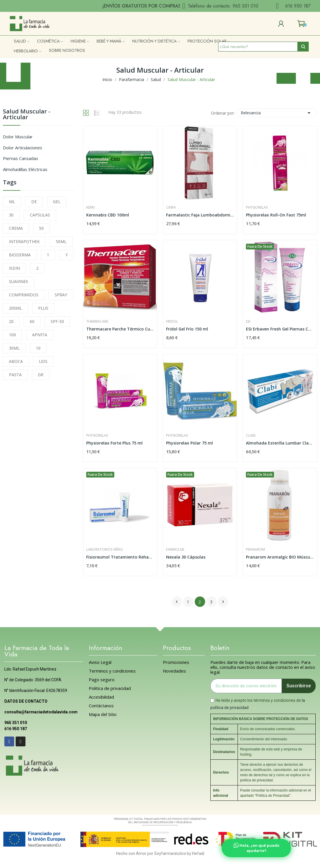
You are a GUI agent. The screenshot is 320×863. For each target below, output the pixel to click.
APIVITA (39, 334)
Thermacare (97, 321)
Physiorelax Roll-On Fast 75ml (276, 215)
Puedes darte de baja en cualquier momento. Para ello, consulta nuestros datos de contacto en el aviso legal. (262, 667)
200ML (15, 308)
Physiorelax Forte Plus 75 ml (114, 443)
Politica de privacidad (110, 688)
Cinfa (171, 207)
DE (34, 201)
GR (40, 374)
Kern (90, 207)
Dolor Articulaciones (22, 147)
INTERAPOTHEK (24, 241)
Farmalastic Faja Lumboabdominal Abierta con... (200, 215)
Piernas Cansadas (20, 158)
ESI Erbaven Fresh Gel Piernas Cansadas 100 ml (280, 329)
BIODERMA (20, 255)
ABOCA (16, 361)
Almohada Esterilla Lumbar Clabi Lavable (280, 443)
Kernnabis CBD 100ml (107, 215)
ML (12, 201)
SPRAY (61, 295)
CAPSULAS (40, 215)
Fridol (172, 321)
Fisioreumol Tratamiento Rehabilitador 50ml (120, 557)
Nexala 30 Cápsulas (185, 557)
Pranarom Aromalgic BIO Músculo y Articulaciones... (280, 557)
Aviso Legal (100, 662)
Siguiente (223, 601)
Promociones (176, 662)
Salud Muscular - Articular (26, 115)
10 (38, 348)
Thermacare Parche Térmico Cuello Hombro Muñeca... (120, 329)
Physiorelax (257, 207)
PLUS (43, 308)
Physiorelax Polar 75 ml (189, 443)
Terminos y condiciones (112, 671)
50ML (61, 241)
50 (41, 228)
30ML (14, 348)
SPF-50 (57, 321)
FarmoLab (175, 549)
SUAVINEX (18, 281)
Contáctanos (101, 705)
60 (32, 321)
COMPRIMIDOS (23, 295)
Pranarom (255, 549)
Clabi (250, 435)
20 (11, 321)
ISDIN (14, 268)
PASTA (15, 374)
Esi (248, 321)
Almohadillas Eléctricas (25, 169)
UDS (43, 361)
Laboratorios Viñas (104, 549)
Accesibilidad (101, 697)
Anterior (176, 601)
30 (11, 215)
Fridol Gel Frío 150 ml (187, 329)
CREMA (16, 228)
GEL (56, 201)
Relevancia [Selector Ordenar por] (276, 112)
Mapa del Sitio (103, 714)
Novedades (174, 671)
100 (12, 334)
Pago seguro (102, 679)
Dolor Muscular (18, 136)
